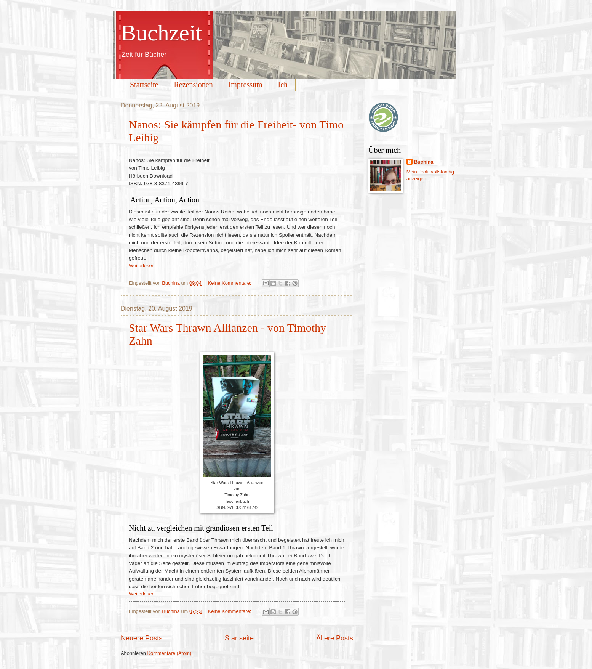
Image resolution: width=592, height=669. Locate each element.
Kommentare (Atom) (169, 653)
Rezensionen (193, 84)
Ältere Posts (334, 638)
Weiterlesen (142, 265)
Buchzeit (161, 32)
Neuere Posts (141, 638)
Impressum (245, 84)
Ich (283, 84)
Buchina (424, 162)
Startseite (144, 84)
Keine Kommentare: (230, 283)
